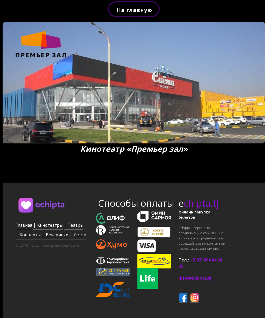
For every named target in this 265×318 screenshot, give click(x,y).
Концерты (30, 235)
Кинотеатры (50, 225)
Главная (24, 225)
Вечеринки (57, 235)
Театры (75, 225)
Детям (79, 235)
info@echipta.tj (195, 278)
